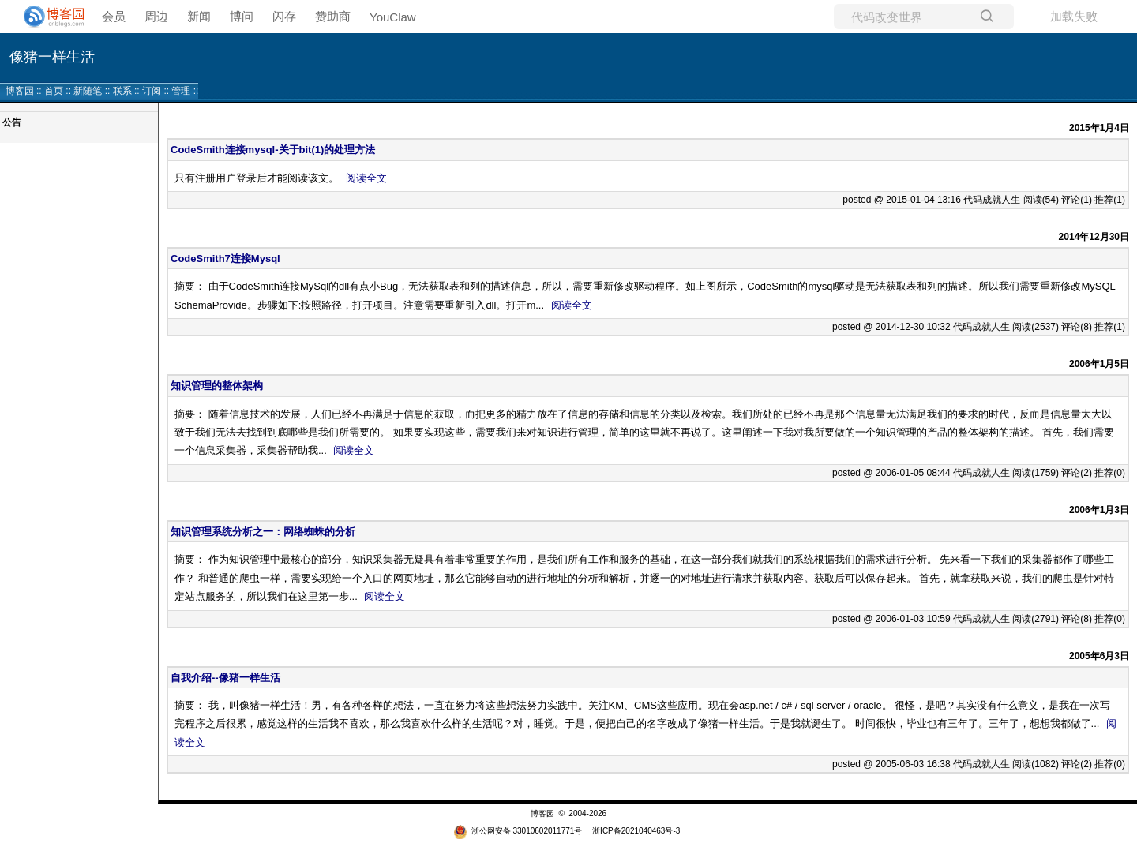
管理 (180, 90)
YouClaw (393, 17)
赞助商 (333, 16)
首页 (53, 90)
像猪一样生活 (52, 57)
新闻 (199, 16)
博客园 (20, 90)
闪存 (284, 16)
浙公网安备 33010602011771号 (518, 830)
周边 (156, 16)
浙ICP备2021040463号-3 (636, 830)
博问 (241, 16)
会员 (114, 16)
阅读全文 (366, 178)
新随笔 (87, 90)
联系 (122, 90)
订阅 (151, 90)
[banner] (47, 17)
